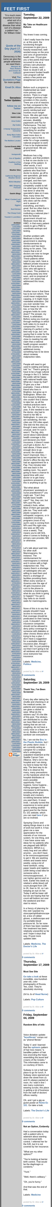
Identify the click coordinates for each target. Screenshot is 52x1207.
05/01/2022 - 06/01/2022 (16, 723)
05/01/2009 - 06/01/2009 (16, 500)
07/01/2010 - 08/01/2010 (16, 551)
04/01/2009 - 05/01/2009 (16, 496)
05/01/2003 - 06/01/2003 (16, 253)
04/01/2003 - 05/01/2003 (16, 249)
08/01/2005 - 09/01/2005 (16, 359)
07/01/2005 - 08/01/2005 (16, 355)
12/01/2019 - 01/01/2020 (16, 684)
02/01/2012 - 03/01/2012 (16, 598)
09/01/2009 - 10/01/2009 (16, 516)
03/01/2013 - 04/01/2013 (16, 621)
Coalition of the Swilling (15, 163)
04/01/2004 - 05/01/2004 (16, 296)
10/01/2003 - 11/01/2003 (16, 273)
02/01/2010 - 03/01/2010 (16, 531)
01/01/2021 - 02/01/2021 (16, 704)
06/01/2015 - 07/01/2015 (16, 653)
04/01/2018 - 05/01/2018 (16, 672)
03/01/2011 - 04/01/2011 (16, 570)
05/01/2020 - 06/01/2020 (16, 696)
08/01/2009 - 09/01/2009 (16, 512)
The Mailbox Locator (12, 141)
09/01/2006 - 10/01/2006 (16, 398)
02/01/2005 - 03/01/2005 (16, 335)
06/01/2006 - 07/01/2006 (16, 390)
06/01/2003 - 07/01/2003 (16, 257)
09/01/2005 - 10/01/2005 (16, 363)
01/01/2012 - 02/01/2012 (16, 594)
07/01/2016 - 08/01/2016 (16, 664)
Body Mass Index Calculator (14, 136)
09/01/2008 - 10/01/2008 (16, 476)
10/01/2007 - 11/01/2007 (16, 441)
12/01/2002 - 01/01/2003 (16, 234)
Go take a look (31, 976)
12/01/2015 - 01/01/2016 (16, 660)
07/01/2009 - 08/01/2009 (16, 508)
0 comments (28, 675)
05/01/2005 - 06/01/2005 (16, 347)
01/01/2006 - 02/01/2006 (16, 375)
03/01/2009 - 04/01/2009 (16, 492)
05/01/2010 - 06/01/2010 (16, 543)
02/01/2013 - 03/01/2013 (16, 617)
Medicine (36, 661)
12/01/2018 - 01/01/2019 (16, 676)
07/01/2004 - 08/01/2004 (16, 308)
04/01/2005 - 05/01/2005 (16, 343)
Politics (27, 664)
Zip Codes (17, 125)
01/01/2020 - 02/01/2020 (16, 688)
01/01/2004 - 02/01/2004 (16, 285)
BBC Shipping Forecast (15, 187)
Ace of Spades (15, 158)
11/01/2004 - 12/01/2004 (16, 324)
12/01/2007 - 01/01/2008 (16, 449)
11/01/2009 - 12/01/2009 (16, 523)
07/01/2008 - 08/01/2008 (16, 469)
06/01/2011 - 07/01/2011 (16, 582)
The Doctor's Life (34, 945)
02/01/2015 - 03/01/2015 (16, 641)
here (39, 815)
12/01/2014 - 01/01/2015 (16, 637)
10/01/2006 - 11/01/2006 (16, 402)
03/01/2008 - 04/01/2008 (16, 461)
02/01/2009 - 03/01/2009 (16, 488)
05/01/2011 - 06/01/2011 (16, 578)
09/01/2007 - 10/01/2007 (16, 437)
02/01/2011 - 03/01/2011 (16, 566)
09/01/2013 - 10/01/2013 (16, 625)
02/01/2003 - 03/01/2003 (16, 241)
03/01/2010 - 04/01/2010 (16, 535)
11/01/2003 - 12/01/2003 (16, 277)
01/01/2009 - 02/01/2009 (16, 484)
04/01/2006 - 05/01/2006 (16, 382)
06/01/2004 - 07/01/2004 (16, 304)
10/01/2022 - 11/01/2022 (16, 743)
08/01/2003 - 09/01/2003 (16, 265)
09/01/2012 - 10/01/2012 (16, 610)
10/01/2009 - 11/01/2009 (16, 519)
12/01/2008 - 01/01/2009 (16, 480)
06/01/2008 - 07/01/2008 (16, 465)
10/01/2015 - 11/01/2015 (16, 657)
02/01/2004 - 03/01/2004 (16, 288)
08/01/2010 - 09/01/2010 (16, 555)
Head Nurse (41, 994)
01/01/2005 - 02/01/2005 (16, 332)
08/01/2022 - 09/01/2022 (16, 735)
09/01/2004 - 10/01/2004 (16, 316)
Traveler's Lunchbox (13, 217)
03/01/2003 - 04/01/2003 (16, 245)
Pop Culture (37, 999)
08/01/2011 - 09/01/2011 (16, 590)
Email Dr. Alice (13, 87)
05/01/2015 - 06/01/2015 (16, 649)
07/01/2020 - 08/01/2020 (16, 700)
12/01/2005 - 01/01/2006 (16, 371)
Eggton (18, 205)
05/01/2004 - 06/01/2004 (16, 300)
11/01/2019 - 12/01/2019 (16, 680)
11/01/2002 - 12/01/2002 (16, 230)
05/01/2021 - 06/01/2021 (16, 719)
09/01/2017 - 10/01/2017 (16, 668)
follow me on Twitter (14, 107)
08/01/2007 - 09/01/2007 (16, 433)
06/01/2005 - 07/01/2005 (16, 351)
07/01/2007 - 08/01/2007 (16, 429)
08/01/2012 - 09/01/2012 (16, 606)
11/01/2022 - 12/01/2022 (16, 747)
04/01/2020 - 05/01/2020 (16, 692)
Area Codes (16, 121)
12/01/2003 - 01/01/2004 (16, 281)
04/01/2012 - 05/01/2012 (16, 602)
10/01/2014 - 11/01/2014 (16, 633)
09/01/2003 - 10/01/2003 (16, 269)
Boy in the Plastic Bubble (35, 741)
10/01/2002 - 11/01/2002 (16, 226)
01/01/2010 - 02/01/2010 (16, 527)
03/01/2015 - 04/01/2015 (16, 645)
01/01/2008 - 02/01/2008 (16, 453)
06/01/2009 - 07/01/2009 (16, 504)
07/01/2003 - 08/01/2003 (16, 261)
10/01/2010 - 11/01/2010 (16, 559)
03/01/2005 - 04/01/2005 (16, 339)
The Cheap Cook (14, 213)
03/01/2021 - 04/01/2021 (16, 711)
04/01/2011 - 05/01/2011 (16, 574)
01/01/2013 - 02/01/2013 (16, 613)
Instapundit (16, 154)
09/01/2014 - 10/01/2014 (16, 629)
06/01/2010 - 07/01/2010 (16, 547)
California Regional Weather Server (13, 177)
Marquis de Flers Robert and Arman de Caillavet (15, 69)
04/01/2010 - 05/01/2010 (16, 539)
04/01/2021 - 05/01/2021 (16, 715)
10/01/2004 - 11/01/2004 (16, 320)
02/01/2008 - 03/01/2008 (16, 457)
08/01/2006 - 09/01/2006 (16, 394)
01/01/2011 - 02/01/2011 (16, 563)
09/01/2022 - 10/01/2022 (16, 739)
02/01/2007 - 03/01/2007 (16, 418)
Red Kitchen (16, 209)
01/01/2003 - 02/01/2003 (16, 238)
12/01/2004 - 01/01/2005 (16, 328)
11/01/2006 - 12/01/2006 (16, 406)
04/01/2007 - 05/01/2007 (16, 426)
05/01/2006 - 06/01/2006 (16, 386)
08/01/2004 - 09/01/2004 (16, 312)
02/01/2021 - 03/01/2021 (16, 707)
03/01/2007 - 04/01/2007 (16, 422)
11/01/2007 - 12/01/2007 (16, 445)
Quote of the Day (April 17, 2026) (13, 48)
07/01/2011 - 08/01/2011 (16, 586)
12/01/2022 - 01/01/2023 (16, 751)
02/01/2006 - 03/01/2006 (16, 379)
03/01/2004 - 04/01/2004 (16, 292)
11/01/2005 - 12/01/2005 (16, 367)
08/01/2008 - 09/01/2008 (16, 472)
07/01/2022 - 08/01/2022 (16, 731)
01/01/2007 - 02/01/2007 (16, 414)
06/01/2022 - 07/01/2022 (16, 727)
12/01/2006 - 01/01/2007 (16, 410)
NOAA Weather (15, 182)
